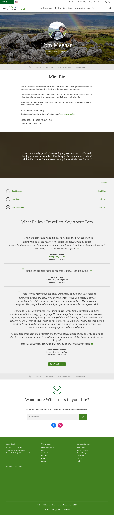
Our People (49, 67)
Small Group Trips (46, 8)
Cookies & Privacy (50, 509)
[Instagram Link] (60, 425)
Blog (90, 2)
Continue (83, 417)
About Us (72, 2)
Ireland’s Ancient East (67, 114)
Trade (79, 461)
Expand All (104, 183)
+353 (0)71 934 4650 (16, 447)
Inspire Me (90, 8)
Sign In (110, 2)
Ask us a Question (83, 450)
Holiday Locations (79, 8)
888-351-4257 (21, 450)
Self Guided (57, 8)
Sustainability (82, 2)
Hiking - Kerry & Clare (57, 257)
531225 (74, 505)
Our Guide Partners (64, 67)
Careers (79, 458)
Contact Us (97, 2)
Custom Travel (67, 8)
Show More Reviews (57, 364)
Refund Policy (81, 453)
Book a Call (10, 453)
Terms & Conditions (63, 509)
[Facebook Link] (53, 425)
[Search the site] (110, 8)
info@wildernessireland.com (23, 453)
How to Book (81, 447)
